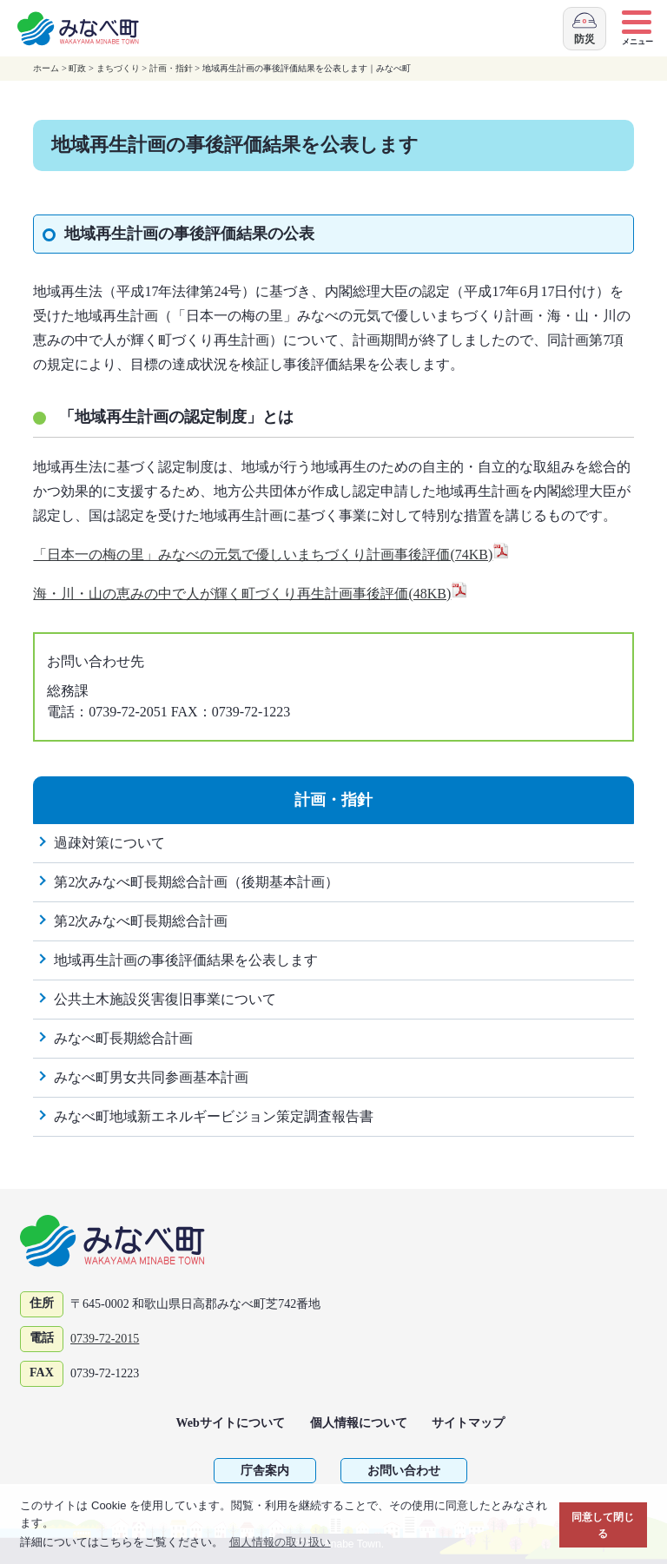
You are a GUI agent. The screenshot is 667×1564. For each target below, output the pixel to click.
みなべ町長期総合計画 (123, 1038)
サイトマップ (468, 1422)
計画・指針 (171, 68)
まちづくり (118, 68)
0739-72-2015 (104, 1338)
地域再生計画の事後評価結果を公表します (186, 960)
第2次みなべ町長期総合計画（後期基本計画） (196, 881)
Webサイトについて (230, 1422)
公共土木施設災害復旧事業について (165, 999)
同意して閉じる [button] (602, 1525)
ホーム (46, 68)
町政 (77, 68)
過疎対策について (109, 842)
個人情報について (358, 1422)
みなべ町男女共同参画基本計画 (151, 1077)
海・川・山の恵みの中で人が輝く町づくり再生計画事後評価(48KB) (250, 593)
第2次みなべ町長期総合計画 (141, 921)
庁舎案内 (265, 1470)
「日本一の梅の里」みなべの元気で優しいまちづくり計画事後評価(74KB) (271, 554)
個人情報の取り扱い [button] (280, 1541)
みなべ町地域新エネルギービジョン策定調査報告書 (213, 1116)
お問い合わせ (403, 1470)
